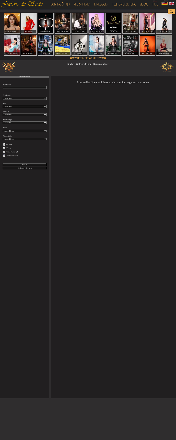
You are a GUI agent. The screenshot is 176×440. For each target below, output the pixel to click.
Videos (144, 4)
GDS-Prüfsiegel (12, 152)
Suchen (24, 165)
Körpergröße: (7, 136)
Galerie (9, 144)
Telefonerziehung (124, 4)
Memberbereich (12, 156)
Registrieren (82, 4)
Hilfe (155, 4)
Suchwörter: (7, 84)
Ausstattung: (7, 120)
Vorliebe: (6, 111)
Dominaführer (60, 4)
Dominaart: (7, 95)
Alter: (5, 128)
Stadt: (5, 103)
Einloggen (101, 4)
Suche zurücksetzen (25, 168)
